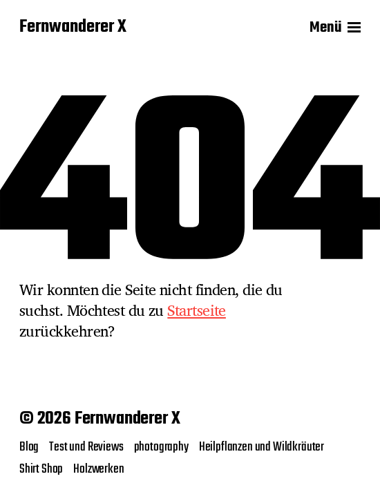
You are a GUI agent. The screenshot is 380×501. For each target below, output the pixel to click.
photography (161, 447)
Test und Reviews (86, 447)
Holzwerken (98, 469)
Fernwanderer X (72, 27)
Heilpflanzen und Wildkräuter (261, 447)
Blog (29, 447)
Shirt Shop (41, 469)
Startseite (196, 310)
